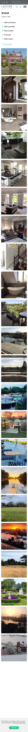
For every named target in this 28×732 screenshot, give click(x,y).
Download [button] (6, 35)
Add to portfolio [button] (8, 27)
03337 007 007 (16, 1)
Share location (7, 31)
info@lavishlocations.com (19, 3)
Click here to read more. (19, 723)
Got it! (14, 727)
